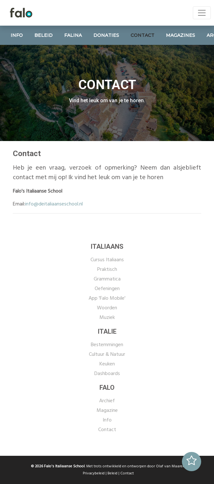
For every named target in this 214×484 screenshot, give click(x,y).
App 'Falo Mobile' (107, 298)
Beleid (112, 473)
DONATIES (106, 35)
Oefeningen (107, 289)
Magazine (107, 410)
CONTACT (142, 35)
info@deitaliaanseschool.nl (54, 204)
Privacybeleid (94, 473)
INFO (17, 35)
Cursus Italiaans (107, 260)
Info (107, 420)
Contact (107, 430)
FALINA (73, 35)
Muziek (107, 317)
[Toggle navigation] (202, 12)
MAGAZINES (180, 35)
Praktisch (107, 269)
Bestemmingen (107, 345)
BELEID (43, 35)
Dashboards (107, 374)
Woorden (107, 308)
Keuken (107, 364)
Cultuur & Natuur (107, 354)
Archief (107, 401)
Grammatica (107, 279)
